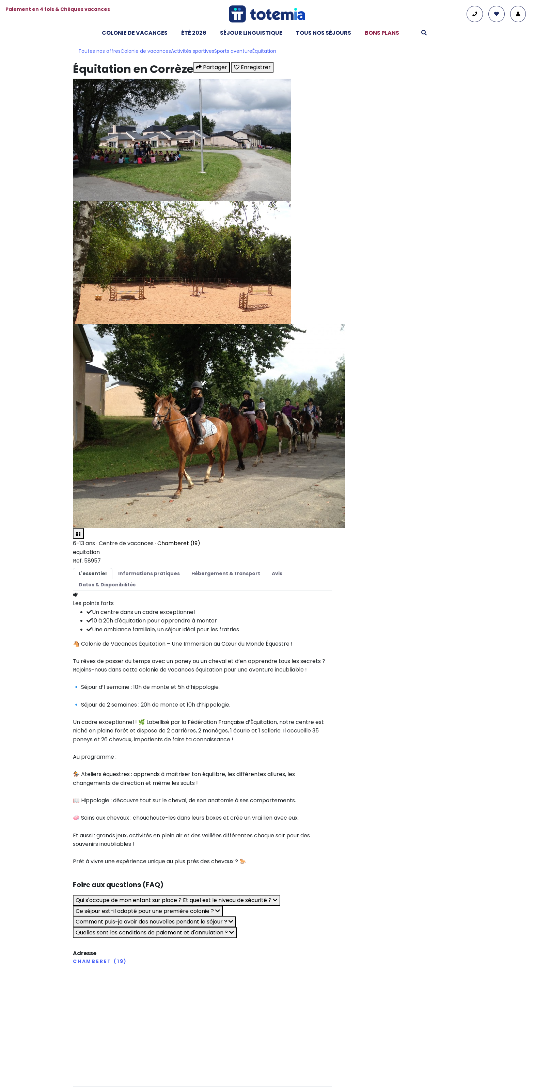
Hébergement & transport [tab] (225, 573)
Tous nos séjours (323, 33)
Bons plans (382, 33)
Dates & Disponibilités (107, 584)
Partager (211, 67)
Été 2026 (193, 33)
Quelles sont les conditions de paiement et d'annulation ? (155, 932)
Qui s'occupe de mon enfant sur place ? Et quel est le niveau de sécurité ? (177, 900)
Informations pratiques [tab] (149, 573)
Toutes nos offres (99, 51)
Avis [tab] (277, 573)
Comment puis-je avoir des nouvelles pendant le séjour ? (154, 922)
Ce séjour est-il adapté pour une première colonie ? (148, 911)
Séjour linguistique (251, 33)
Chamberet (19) (178, 543)
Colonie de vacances (135, 33)
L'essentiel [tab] (93, 573)
